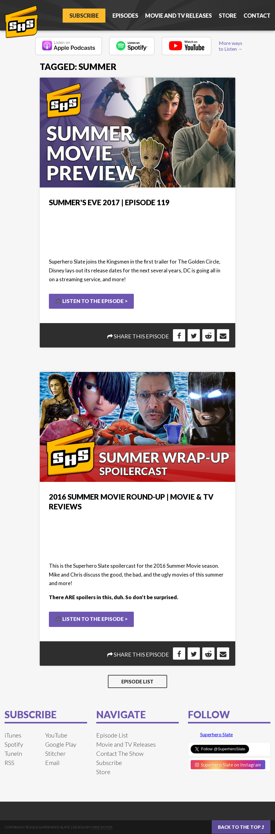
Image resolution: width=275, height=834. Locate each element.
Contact (257, 15)
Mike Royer (101, 827)
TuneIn (13, 753)
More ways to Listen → (231, 46)
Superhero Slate (216, 734)
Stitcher (55, 753)
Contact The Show (120, 753)
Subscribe (84, 15)
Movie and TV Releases (178, 15)
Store (228, 15)
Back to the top (241, 827)
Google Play (60, 744)
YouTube (56, 735)
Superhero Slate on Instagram (228, 764)
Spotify (14, 744)
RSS (9, 762)
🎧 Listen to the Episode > (91, 301)
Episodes (125, 15)
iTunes (13, 735)
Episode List (137, 681)
